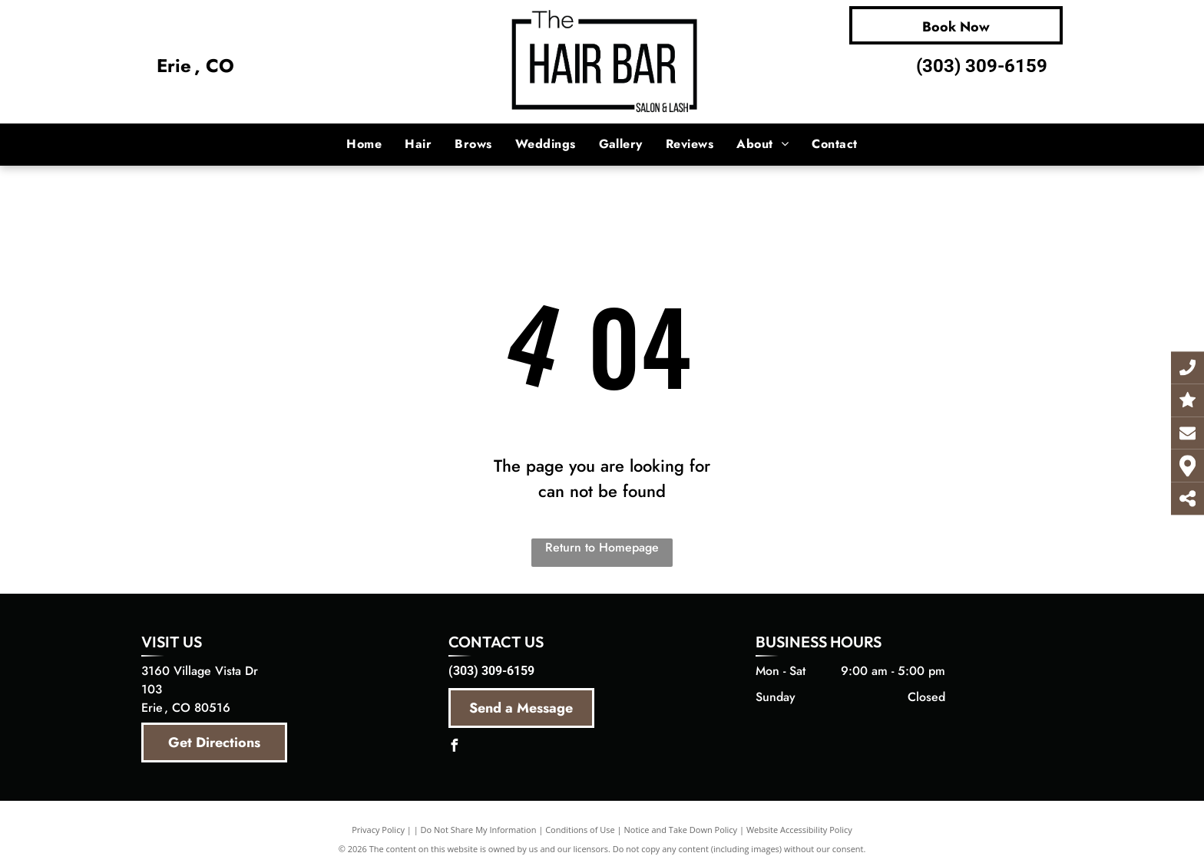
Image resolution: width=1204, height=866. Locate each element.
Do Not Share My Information (479, 829)
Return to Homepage (602, 547)
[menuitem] (364, 144)
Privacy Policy (378, 829)
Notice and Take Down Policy (681, 829)
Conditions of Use (580, 829)
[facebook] (455, 747)
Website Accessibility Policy (799, 829)
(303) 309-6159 (981, 66)
